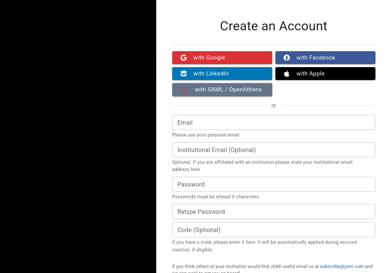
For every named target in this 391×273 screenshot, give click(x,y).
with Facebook (325, 57)
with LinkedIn (222, 73)
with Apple (325, 73)
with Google (222, 57)
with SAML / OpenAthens (222, 89)
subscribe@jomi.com (342, 266)
